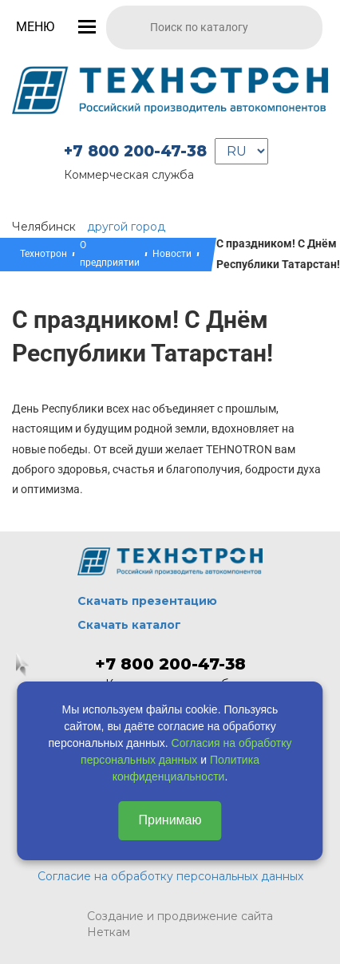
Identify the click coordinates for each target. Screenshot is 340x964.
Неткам (108, 932)
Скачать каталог (129, 625)
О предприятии (110, 253)
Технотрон (43, 253)
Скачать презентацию (147, 601)
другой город (126, 226)
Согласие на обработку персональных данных (170, 876)
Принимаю (169, 820)
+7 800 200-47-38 (135, 151)
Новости (172, 253)
